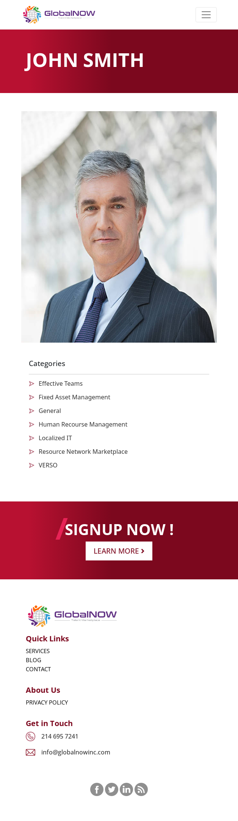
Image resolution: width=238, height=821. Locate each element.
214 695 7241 (59, 736)
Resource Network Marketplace (83, 451)
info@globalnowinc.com (75, 752)
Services (38, 651)
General (50, 411)
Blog (33, 660)
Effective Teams (61, 383)
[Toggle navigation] (206, 14)
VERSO (48, 465)
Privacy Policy (47, 702)
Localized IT (55, 438)
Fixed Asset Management (74, 397)
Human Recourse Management (83, 424)
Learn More (119, 551)
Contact (38, 669)
